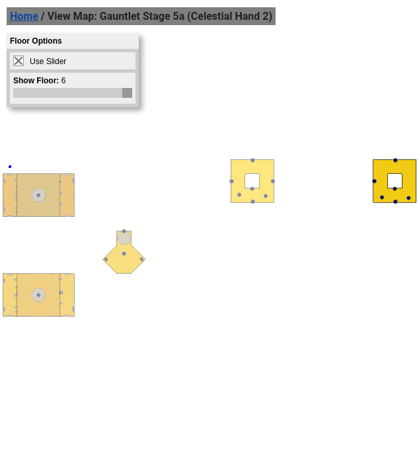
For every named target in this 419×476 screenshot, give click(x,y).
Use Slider (48, 61)
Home (24, 16)
